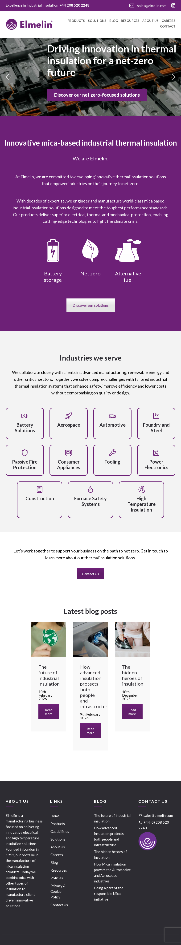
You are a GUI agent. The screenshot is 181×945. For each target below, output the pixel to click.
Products (76, 21)
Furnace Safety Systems (90, 501)
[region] (90, 77)
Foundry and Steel (156, 427)
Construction (39, 498)
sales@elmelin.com (147, 6)
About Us (150, 21)
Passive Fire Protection (24, 464)
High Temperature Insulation (142, 504)
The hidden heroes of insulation (110, 854)
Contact (167, 26)
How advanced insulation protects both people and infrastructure (109, 836)
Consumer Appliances (68, 464)
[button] (7, 77)
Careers (168, 21)
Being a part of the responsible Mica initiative (108, 893)
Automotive (112, 425)
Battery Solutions (25, 427)
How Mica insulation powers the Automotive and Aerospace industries (112, 872)
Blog (113, 21)
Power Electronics (156, 464)
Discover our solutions (91, 305)
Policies (56, 878)
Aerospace (68, 425)
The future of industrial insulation (112, 818)
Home (55, 816)
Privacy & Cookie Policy (58, 891)
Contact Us (90, 574)
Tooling (112, 462)
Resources (130, 21)
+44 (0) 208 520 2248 (153, 825)
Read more (49, 712)
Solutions (97, 21)
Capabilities (59, 831)
